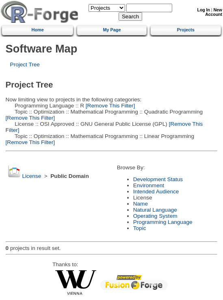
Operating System (155, 216)
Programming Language (163, 222)
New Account (213, 12)
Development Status (158, 179)
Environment (148, 185)
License (31, 176)
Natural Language (155, 210)
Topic (139, 228)
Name (140, 204)
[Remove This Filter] (109, 106)
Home (38, 29)
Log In (203, 10)
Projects (186, 29)
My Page (112, 29)
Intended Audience (156, 191)
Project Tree (25, 64)
